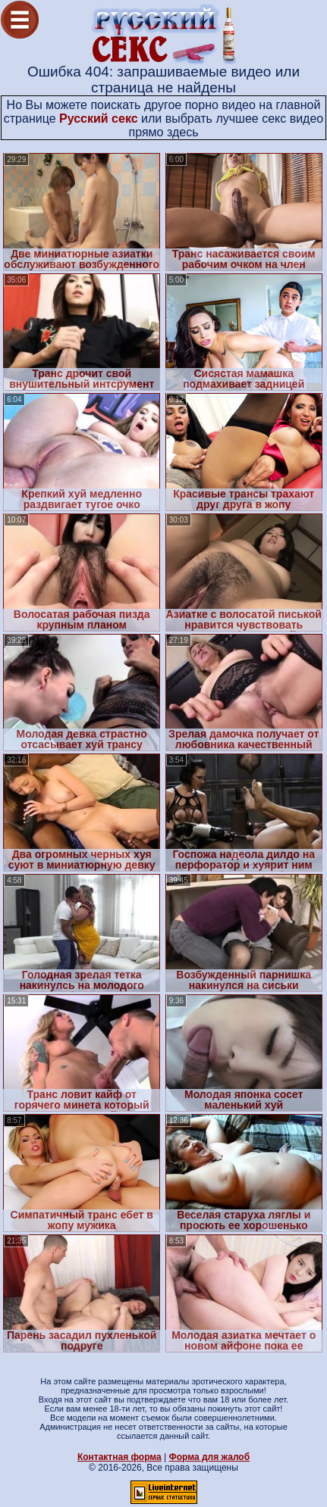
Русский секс (98, 118)
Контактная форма (119, 1457)
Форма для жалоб (209, 1457)
